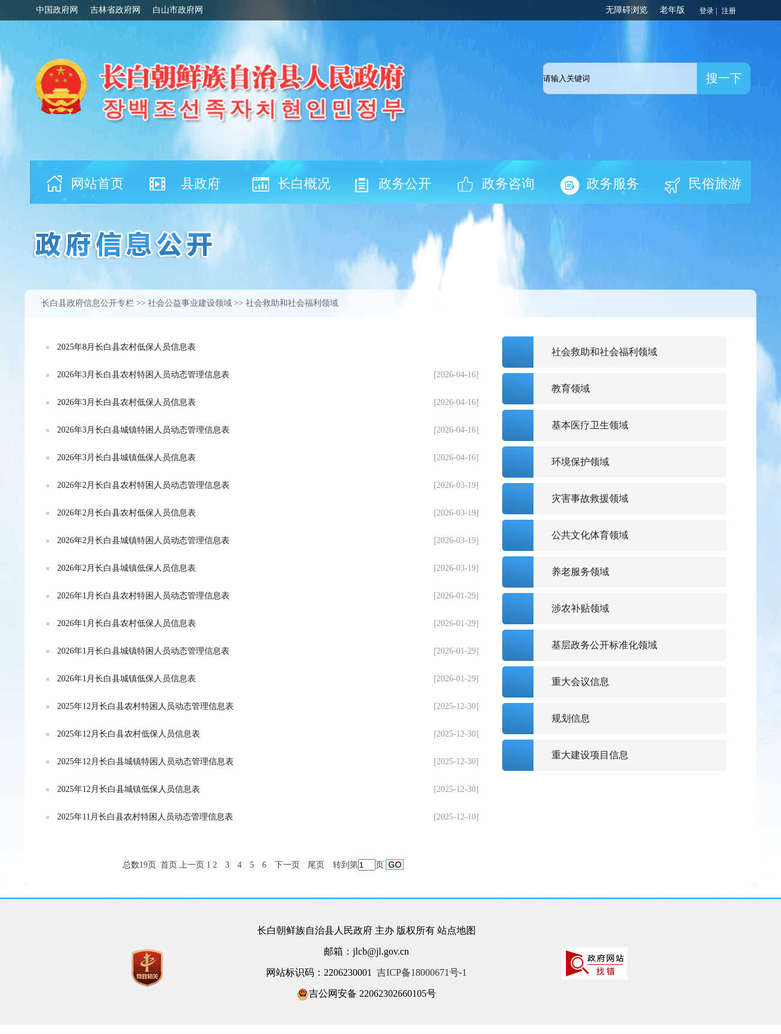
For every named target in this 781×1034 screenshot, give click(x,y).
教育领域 (571, 388)
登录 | (709, 11)
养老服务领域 (580, 572)
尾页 (316, 864)
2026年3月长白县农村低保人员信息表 (126, 402)
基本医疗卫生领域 (590, 425)
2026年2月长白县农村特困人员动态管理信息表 (143, 485)
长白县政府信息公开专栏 (87, 303)
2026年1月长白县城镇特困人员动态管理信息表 (143, 650)
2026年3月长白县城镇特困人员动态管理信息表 (143, 429)
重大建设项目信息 (590, 755)
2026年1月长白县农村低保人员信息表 (126, 623)
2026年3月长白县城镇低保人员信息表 (126, 457)
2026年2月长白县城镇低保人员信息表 (126, 568)
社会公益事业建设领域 (190, 303)
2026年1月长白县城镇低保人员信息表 (126, 678)
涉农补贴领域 (580, 608)
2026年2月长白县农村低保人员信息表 (126, 512)
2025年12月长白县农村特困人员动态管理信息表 (145, 706)
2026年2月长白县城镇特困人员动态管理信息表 (143, 540)
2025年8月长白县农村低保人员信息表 (126, 346)
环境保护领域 (580, 462)
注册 (730, 11)
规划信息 (571, 718)
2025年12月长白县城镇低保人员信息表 (128, 789)
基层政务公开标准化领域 (604, 645)
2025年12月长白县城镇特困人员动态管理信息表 (145, 761)
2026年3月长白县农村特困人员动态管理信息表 (143, 374)
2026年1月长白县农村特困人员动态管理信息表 (143, 595)
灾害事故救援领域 (590, 498)
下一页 (287, 864)
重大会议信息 (580, 682)
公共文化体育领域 (590, 535)
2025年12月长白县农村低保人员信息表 (128, 733)
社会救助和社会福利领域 (604, 352)
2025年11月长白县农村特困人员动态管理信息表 (145, 816)
